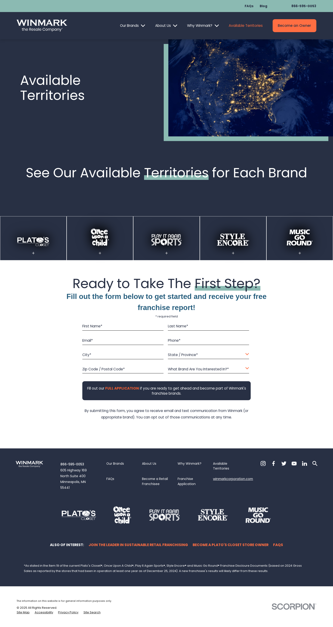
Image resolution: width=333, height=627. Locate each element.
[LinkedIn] (304, 463)
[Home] (42, 26)
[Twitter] (284, 463)
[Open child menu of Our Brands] (143, 26)
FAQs (249, 6)
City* (86, 355)
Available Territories (246, 25)
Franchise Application (187, 481)
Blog (263, 6)
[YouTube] (294, 463)
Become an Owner (294, 25)
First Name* (92, 326)
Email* (87, 341)
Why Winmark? (199, 25)
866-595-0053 (303, 6)
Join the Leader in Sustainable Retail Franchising (138, 544)
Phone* (174, 341)
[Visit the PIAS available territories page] (167, 242)
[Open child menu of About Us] (175, 26)
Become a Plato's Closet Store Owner (230, 544)
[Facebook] (273, 463)
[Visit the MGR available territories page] (299, 241)
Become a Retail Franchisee (155, 481)
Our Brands (129, 25)
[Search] (315, 463)
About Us (163, 25)
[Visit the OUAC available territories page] (100, 241)
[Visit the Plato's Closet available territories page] (33, 245)
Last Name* (178, 326)
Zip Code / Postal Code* (103, 369)
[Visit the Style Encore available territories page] (233, 244)
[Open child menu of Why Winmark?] (217, 26)
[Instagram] (263, 463)
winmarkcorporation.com (233, 478)
